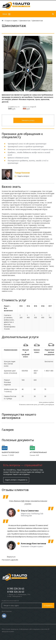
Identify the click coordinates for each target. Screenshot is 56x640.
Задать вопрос (23, 176)
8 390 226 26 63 (15, 588)
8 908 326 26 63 (15, 591)
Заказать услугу (28, 120)
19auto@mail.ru (17, 596)
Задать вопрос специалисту (16, 480)
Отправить (48, 605)
